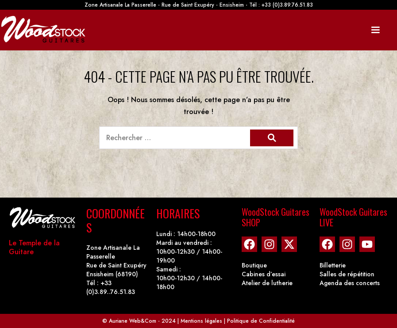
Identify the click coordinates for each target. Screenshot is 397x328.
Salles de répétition (347, 274)
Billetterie (333, 265)
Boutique (254, 265)
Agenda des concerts (350, 282)
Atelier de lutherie (267, 282)
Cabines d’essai (263, 274)
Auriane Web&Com (132, 321)
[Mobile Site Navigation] (375, 30)
